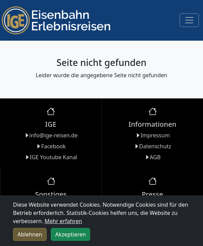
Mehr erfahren (63, 221)
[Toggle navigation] (189, 20)
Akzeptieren (70, 234)
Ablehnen (29, 234)
